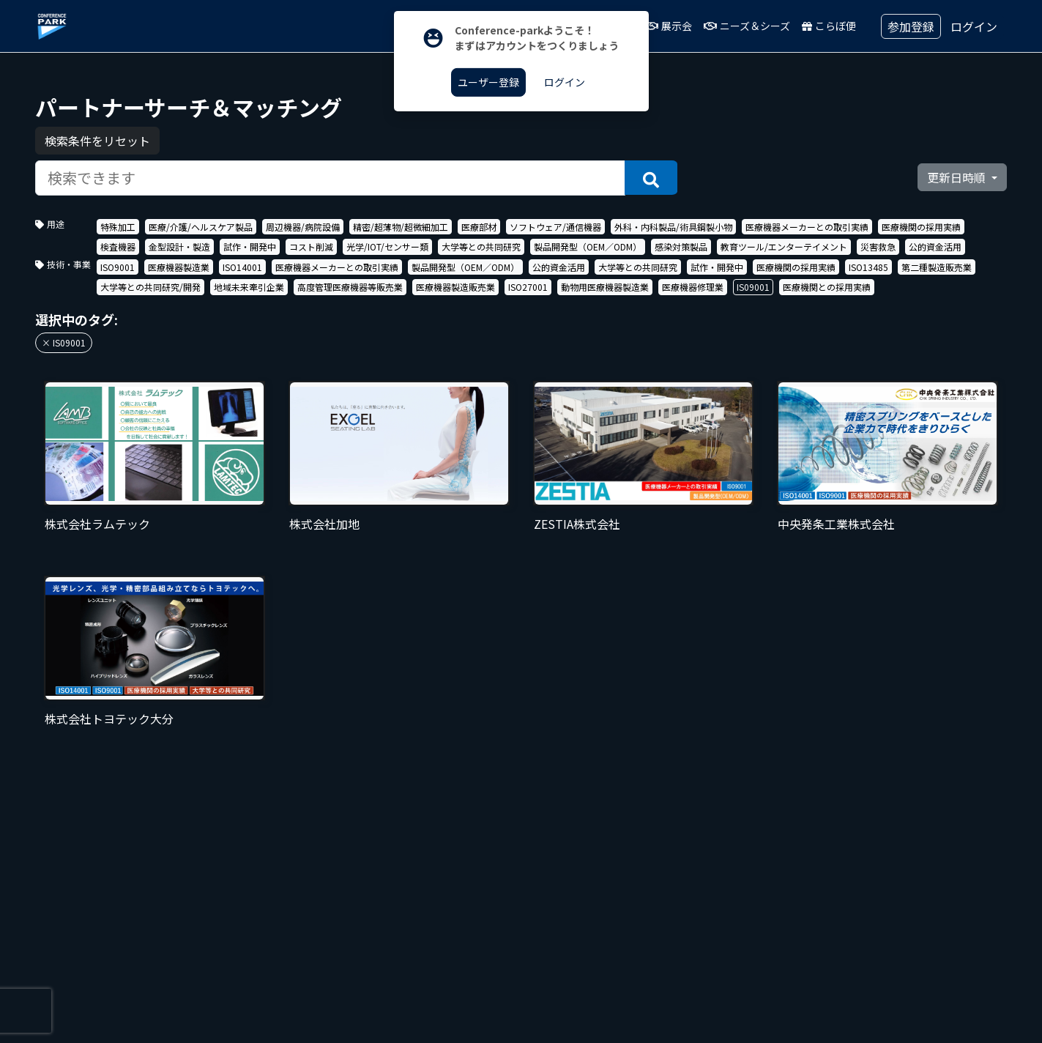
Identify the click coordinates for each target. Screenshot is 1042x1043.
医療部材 (478, 226)
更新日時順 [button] (958, 177)
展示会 (668, 25)
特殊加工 (117, 226)
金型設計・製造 (179, 246)
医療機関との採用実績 (827, 287)
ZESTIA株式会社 (577, 523)
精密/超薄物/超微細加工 (400, 226)
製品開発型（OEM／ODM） (587, 246)
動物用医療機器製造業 (605, 287)
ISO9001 (117, 267)
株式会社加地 (324, 523)
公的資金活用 (935, 246)
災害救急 (878, 246)
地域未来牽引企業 (249, 287)
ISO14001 (242, 267)
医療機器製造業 (178, 267)
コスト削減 (311, 246)
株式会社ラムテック (97, 523)
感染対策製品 (681, 246)
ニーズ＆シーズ (747, 25)
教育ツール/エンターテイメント (784, 246)
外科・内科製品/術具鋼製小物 (673, 226)
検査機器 (117, 246)
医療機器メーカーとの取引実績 (806, 226)
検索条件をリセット (97, 140)
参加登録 (910, 26)
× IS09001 (64, 342)
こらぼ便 (829, 25)
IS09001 (753, 287)
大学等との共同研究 (481, 246)
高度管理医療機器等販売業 (350, 287)
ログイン (973, 26)
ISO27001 (528, 287)
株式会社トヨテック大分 (109, 718)
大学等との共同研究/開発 (150, 287)
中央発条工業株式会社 (836, 523)
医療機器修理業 (692, 287)
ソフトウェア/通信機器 (555, 226)
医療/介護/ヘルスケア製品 (201, 226)
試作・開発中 (249, 246)
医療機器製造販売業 (455, 287)
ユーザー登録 (488, 82)
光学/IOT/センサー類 (387, 246)
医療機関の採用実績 (921, 226)
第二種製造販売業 (936, 267)
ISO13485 (868, 267)
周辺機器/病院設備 (303, 226)
